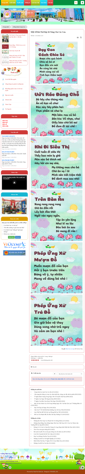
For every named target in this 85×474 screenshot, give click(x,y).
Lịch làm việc (35, 2)
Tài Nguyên (8, 109)
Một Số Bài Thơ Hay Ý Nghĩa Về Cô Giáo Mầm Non (48, 441)
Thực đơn (14, 116)
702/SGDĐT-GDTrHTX (8, 136)
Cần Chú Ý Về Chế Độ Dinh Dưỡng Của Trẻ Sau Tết (48, 410)
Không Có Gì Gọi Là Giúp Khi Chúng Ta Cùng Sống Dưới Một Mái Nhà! (53, 427)
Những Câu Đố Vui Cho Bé (41, 443)
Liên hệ (50, 2)
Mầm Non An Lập (70, 349)
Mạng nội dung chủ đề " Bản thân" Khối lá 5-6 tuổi (17, 56)
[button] (14, 182)
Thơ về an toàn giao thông (40, 429)
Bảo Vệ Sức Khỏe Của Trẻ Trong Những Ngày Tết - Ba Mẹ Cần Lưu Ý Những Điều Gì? (58, 403)
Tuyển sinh (20, 2)
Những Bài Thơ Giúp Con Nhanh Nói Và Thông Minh (48, 420)
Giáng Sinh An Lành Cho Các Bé (42, 392)
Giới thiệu (12, 2)
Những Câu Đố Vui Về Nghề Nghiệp (43, 438)
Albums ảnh (8, 99)
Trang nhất (5, 2)
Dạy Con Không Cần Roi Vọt (41, 436)
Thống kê (27, 2)
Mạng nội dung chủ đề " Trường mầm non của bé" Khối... (18, 61)
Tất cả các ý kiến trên (8, 234)
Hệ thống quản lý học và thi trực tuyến (13, 89)
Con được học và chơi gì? (10, 225)
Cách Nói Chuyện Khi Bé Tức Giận (43, 434)
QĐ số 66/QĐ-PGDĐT (8, 160)
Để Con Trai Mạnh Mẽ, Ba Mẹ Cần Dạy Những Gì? (48, 414)
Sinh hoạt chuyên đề (14, 50)
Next (24, 206)
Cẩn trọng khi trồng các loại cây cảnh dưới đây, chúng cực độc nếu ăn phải (54, 394)
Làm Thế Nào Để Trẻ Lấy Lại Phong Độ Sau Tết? (47, 412)
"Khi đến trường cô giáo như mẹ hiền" (13, 227)
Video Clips (8, 104)
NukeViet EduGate (38, 471)
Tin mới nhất (14, 31)
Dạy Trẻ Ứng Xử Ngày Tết (41, 407)
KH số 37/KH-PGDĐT (8, 152)
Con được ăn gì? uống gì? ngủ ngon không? (12, 230)
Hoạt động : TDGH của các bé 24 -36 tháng (17, 46)
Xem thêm (44, 2)
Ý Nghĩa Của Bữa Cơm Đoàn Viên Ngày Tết (46, 401)
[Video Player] (14, 182)
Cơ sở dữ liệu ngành (10, 79)
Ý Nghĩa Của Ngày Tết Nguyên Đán (43, 399)
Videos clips (14, 172)
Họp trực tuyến (9, 95)
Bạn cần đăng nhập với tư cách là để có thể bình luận (53, 379)
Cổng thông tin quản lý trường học (14, 84)
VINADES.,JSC (54, 471)
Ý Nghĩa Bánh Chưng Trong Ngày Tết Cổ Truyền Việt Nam (50, 396)
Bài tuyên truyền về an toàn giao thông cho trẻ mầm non (48, 431)
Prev (4, 206)
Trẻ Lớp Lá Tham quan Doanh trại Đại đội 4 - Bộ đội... (17, 36)
